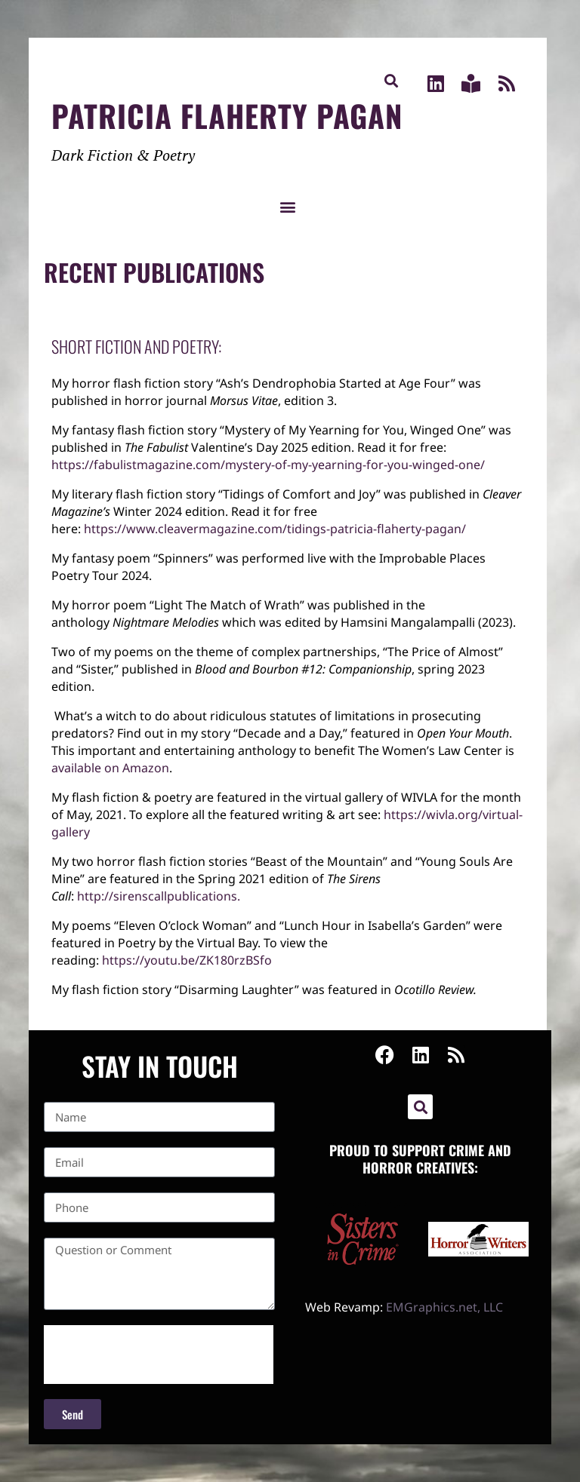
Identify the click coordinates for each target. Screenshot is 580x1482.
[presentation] (158, 1354)
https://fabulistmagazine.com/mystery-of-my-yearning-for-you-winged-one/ (268, 464)
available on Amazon (110, 767)
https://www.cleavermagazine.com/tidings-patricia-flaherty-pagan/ (275, 528)
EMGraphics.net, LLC (444, 1307)
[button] (390, 80)
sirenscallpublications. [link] (158, 896)
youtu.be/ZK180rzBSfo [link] (187, 960)
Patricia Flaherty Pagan (227, 115)
